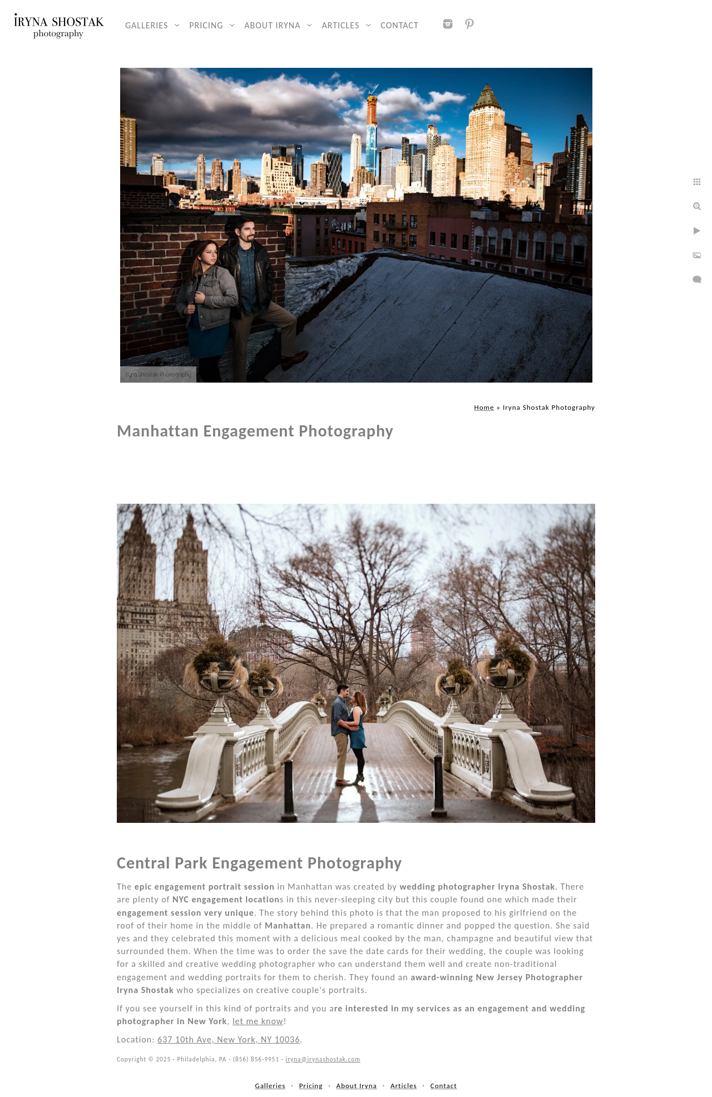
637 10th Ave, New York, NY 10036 (228, 1039)
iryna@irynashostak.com (323, 1059)
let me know (258, 1021)
